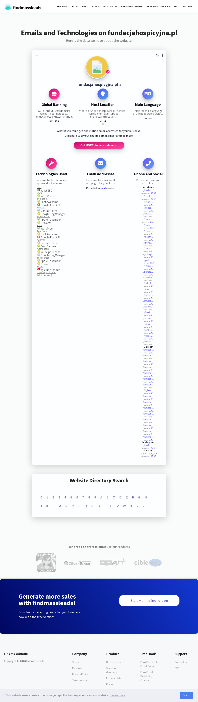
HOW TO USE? (80, 6)
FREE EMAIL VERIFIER (158, 6)
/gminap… (148, 254)
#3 (155, 193)
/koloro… (148, 266)
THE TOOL (62, 6)
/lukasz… (148, 324)
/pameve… (148, 277)
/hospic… (148, 196)
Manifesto (77, 668)
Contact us (181, 662)
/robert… (148, 295)
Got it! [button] (186, 695)
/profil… (148, 260)
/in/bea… (148, 390)
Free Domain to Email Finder (149, 664)
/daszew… (148, 318)
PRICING (187, 6)
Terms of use (79, 680)
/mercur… (148, 341)
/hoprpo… (148, 213)
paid (103, 188)
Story (75, 662)
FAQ (177, 668)
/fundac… (148, 190)
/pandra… (148, 271)
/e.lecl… (148, 289)
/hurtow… (148, 306)
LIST (176, 6)
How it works (113, 662)
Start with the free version (149, 601)
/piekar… (148, 219)
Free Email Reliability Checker (146, 676)
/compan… (148, 349)
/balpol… (148, 283)
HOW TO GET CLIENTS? (104, 6)
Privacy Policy (80, 674)
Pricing (110, 684)
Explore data (113, 678)
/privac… (148, 231)
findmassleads (22, 8)
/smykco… (148, 301)
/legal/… (148, 330)
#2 (152, 193)
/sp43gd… (148, 242)
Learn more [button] (117, 695)
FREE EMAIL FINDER (132, 6)
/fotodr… (148, 312)
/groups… (148, 208)
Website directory (111, 670)
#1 (149, 193)
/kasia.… (148, 202)
